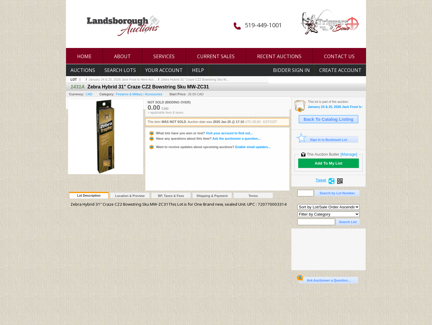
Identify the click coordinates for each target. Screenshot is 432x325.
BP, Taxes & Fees (171, 196)
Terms (253, 196)
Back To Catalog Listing (328, 119)
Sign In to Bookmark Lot (323, 139)
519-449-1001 (263, 25)
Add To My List (328, 163)
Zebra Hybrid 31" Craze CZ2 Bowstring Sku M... (195, 79)
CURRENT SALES (216, 56)
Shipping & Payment (212, 196)
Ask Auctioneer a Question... (324, 279)
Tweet (321, 180)
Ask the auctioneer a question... (204, 138)
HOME (84, 56)
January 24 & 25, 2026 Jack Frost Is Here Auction (335, 107)
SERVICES (164, 56)
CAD (89, 94)
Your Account (164, 70)
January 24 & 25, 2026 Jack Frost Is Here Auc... (122, 79)
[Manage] (348, 154)
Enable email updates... (209, 147)
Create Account (340, 70)
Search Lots (120, 70)
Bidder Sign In (291, 70)
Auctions (82, 70)
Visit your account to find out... (200, 133)
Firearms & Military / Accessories (139, 94)
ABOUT (122, 56)
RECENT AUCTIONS (279, 56)
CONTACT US (339, 56)
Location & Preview (130, 196)
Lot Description (88, 195)
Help (198, 70)
